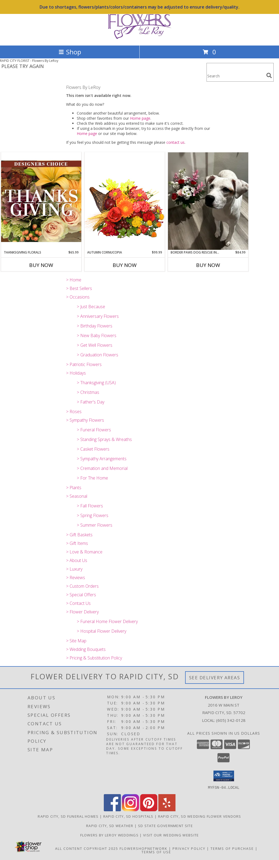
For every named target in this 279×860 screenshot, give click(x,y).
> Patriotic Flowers (84, 364)
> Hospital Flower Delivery (101, 631)
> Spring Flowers (92, 515)
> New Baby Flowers (96, 335)
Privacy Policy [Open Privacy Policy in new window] (189, 848)
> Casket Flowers (93, 449)
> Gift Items (77, 543)
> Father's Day (90, 402)
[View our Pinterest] (148, 809)
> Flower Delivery (82, 612)
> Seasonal (76, 496)
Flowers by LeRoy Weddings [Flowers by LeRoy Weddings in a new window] (110, 834)
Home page (140, 118)
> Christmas (88, 392)
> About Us (76, 560)
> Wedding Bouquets (86, 649)
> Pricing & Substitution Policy (94, 658)
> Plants (73, 488)
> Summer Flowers (94, 525)
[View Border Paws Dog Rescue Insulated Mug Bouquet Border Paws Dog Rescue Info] (208, 201)
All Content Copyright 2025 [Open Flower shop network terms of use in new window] (86, 848)
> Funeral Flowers (94, 430)
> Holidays (76, 373)
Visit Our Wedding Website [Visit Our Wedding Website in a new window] (171, 834)
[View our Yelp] (166, 809)
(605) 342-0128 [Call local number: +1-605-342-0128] (231, 720)
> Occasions (78, 297)
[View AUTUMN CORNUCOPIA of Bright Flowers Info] (125, 201)
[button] (223, 776)
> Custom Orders (82, 586)
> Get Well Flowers (94, 345)
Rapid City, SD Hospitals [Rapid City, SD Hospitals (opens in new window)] (128, 816)
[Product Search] (235, 75)
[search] (269, 75)
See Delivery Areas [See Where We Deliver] (214, 677)
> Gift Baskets (79, 535)
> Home (73, 280)
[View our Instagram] (130, 809)
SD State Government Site (165, 825)
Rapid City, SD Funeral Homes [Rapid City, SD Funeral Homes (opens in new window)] (68, 816)
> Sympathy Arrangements (102, 459)
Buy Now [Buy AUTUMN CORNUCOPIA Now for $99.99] (125, 265)
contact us (175, 142)
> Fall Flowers (90, 506)
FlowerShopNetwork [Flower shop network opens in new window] (143, 848)
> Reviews (75, 577)
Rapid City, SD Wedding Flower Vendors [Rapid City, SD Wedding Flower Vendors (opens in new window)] (199, 816)
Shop (70, 51)
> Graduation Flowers (97, 355)
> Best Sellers (79, 288)
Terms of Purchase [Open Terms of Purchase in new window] (232, 848)
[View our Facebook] (112, 809)
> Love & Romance (84, 552)
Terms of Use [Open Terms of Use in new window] (156, 851)
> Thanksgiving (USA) (96, 383)
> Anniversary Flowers (98, 316)
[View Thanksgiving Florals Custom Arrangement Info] (41, 201)
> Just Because (91, 307)
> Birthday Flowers (94, 326)
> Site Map (76, 641)
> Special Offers (81, 595)
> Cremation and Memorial (102, 468)
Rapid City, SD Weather (109, 825)
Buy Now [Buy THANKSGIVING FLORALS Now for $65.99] (41, 265)
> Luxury (74, 569)
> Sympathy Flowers (85, 420)
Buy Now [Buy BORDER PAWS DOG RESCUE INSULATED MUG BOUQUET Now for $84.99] (208, 265)
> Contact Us (78, 603)
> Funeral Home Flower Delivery (107, 621)
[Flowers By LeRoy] (140, 37)
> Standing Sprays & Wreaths (104, 439)
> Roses (74, 411)
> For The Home (92, 478)
